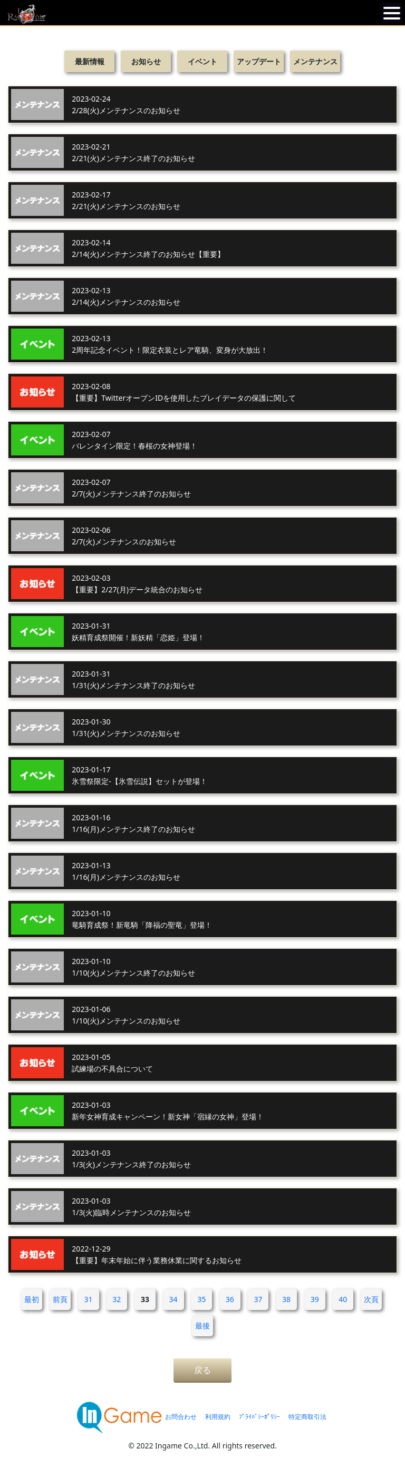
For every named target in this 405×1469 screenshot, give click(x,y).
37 (258, 1299)
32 (116, 1299)
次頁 (371, 1299)
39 (315, 1299)
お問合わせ (181, 1416)
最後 (202, 1326)
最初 (31, 1299)
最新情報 (89, 61)
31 (88, 1299)
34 (173, 1299)
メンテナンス (315, 61)
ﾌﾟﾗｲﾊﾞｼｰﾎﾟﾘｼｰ (259, 1416)
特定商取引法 (307, 1416)
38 (286, 1299)
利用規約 (217, 1416)
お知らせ (146, 61)
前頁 (60, 1299)
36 (230, 1299)
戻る (202, 1370)
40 (343, 1299)
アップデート (259, 61)
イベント (202, 61)
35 (201, 1299)
